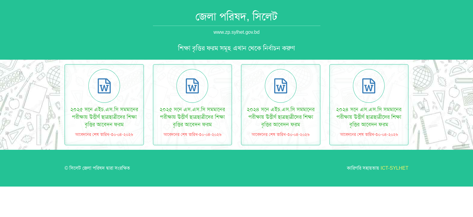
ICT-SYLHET (394, 168)
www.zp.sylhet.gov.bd (237, 32)
